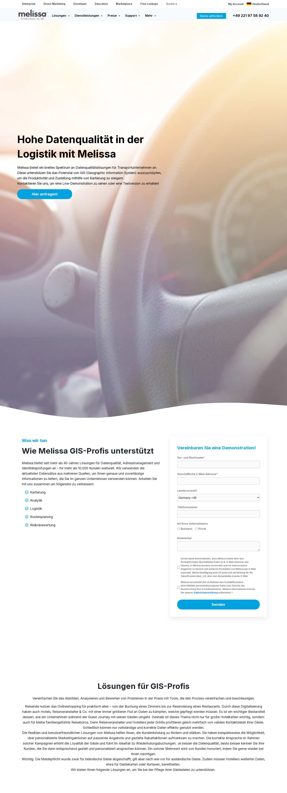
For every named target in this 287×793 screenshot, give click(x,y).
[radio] (186, 529)
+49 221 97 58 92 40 (251, 15)
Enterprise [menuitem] (29, 3)
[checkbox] (218, 529)
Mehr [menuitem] (149, 15)
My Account (236, 3)
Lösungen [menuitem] (59, 15)
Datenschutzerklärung (206, 592)
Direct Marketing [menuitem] (54, 3)
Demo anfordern (211, 16)
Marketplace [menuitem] (124, 3)
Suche (171, 3)
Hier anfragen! (45, 194)
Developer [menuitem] (80, 3)
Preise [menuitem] (112, 15)
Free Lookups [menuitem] (149, 3)
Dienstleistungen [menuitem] (87, 15)
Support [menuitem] (131, 15)
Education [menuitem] (101, 3)
